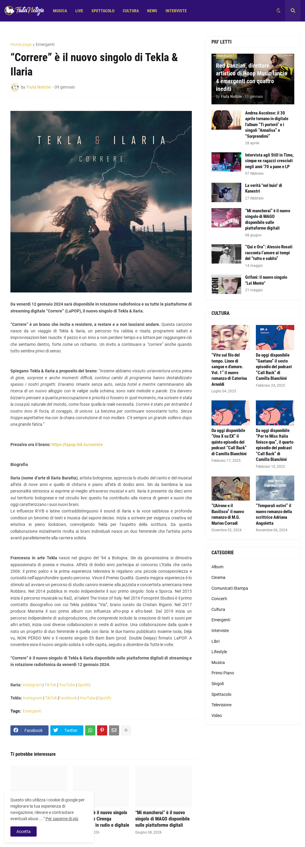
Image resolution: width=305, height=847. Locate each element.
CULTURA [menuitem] (131, 10)
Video (216, 715)
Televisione (221, 704)
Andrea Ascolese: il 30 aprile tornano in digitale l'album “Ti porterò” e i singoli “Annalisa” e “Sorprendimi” (266, 124)
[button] (278, 10)
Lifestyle (219, 651)
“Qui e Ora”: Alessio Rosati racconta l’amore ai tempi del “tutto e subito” (268, 252)
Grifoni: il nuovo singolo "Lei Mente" (266, 280)
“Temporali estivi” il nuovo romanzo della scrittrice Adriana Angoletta (274, 514)
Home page (21, 44)
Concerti (219, 598)
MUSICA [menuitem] (60, 10)
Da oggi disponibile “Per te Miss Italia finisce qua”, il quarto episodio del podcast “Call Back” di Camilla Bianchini (274, 445)
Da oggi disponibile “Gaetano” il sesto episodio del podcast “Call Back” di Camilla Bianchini (274, 366)
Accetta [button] (23, 831)
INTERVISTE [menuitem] (176, 10)
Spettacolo (221, 694)
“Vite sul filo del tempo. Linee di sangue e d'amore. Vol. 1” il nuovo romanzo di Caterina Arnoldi (229, 369)
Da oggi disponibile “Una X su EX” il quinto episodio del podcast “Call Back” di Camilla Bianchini (229, 442)
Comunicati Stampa (229, 588)
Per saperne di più (62, 818)
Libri (215, 641)
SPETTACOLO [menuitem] (102, 10)
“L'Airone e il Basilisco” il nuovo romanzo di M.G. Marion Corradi (227, 514)
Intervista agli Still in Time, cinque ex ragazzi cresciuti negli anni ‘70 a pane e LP (269, 160)
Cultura (218, 609)
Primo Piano (222, 673)
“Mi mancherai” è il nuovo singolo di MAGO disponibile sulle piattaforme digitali (162, 819)
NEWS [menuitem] (152, 10)
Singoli (217, 683)
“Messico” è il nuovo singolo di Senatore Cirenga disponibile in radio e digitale (101, 819)
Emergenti (45, 44)
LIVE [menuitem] (79, 10)
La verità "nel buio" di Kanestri (263, 188)
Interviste (220, 630)
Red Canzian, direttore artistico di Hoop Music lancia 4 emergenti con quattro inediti (251, 77)
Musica (218, 662)
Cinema (218, 577)
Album (217, 566)
